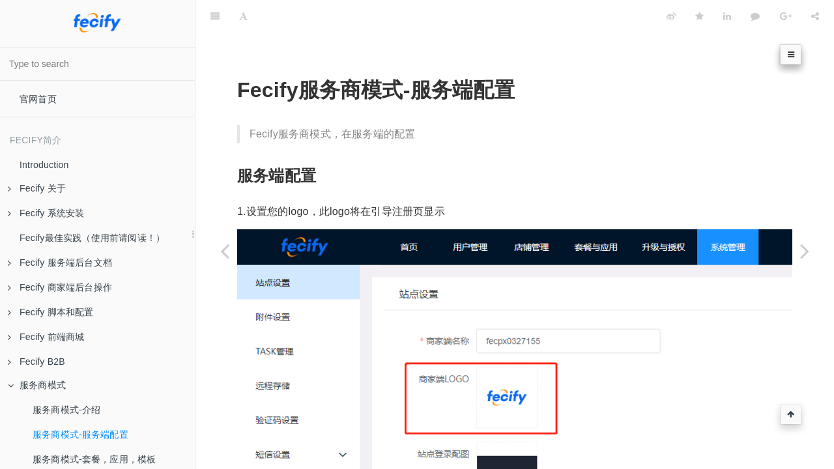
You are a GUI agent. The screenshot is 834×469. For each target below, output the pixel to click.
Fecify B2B (36, 361)
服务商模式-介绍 (66, 410)
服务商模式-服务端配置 (80, 434)
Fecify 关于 (37, 188)
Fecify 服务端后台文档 (60, 262)
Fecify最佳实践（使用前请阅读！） (92, 238)
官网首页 (38, 99)
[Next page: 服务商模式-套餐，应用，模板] (804, 251)
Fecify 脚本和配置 (51, 312)
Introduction (44, 165)
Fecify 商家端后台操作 (60, 287)
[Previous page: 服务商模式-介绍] (224, 251)
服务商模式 (37, 385)
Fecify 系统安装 (46, 213)
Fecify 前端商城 (46, 337)
